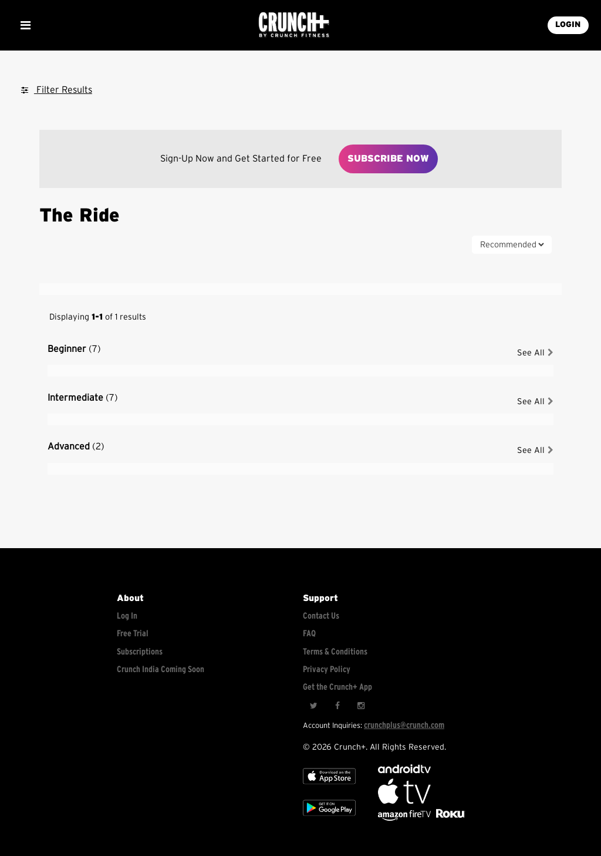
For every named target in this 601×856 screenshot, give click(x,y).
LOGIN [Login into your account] (567, 25)
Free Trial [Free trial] (132, 633)
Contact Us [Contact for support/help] (321, 616)
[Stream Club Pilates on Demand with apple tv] (449, 818)
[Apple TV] (329, 786)
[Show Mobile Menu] (25, 25)
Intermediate (83, 397)
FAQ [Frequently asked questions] (309, 633)
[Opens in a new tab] (405, 818)
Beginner (74, 349)
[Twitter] (313, 705)
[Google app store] (329, 818)
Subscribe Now (388, 158)
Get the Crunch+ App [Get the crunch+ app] (337, 687)
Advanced (76, 446)
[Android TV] (404, 770)
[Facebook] (337, 705)
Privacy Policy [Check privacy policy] (326, 669)
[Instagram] (360, 705)
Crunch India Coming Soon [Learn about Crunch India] (160, 669)
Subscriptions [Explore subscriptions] (140, 651)
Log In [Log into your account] (127, 616)
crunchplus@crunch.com (404, 725)
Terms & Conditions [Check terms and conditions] (335, 651)
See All (535, 353)
